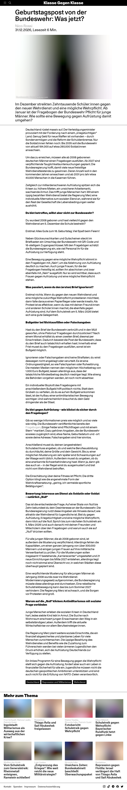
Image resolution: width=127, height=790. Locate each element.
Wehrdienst (80, 682)
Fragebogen (33, 427)
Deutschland (33, 682)
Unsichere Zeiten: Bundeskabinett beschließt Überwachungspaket (78, 769)
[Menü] (5, 3)
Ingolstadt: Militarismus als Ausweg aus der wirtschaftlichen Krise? (14, 731)
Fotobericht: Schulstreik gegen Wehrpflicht (76, 728)
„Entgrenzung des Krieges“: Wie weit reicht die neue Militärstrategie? (46, 769)
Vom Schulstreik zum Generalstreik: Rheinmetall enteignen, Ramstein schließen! (17, 771)
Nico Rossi (23, 26)
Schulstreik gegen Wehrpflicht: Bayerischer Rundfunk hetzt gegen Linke (107, 729)
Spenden (17, 786)
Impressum (30, 786)
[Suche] (10, 3)
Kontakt (7, 786)
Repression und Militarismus (56, 682)
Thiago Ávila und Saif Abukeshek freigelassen (45, 725)
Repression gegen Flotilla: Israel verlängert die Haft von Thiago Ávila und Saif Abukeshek (108, 771)
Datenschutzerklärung (49, 786)
